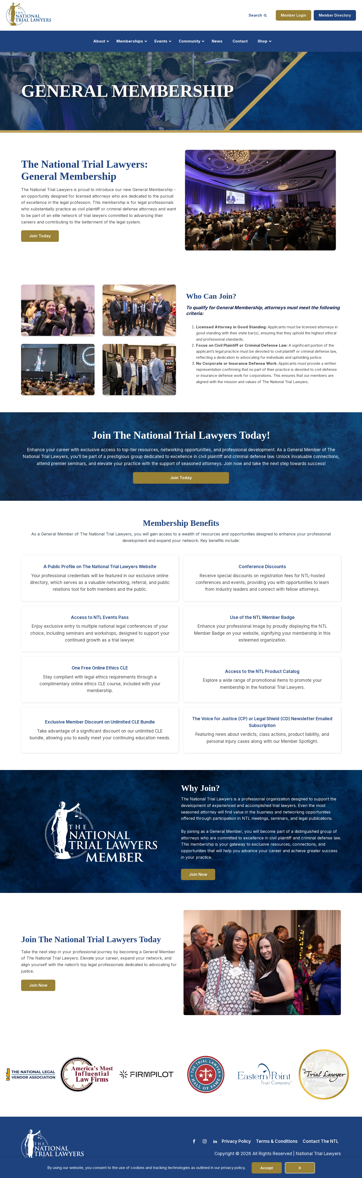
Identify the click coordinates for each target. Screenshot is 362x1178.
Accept (266, 1168)
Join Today (40, 235)
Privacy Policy (236, 1141)
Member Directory (335, 15)
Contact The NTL (320, 1141)
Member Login (293, 15)
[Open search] (257, 15)
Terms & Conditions (277, 1141)
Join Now (198, 874)
